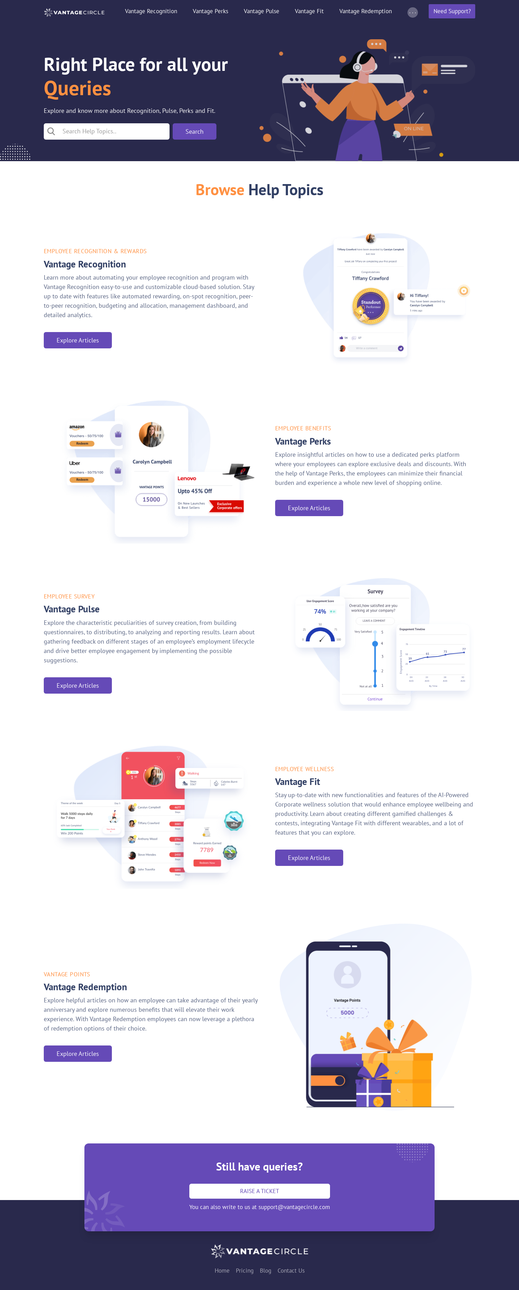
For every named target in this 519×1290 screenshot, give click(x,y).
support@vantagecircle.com (294, 1207)
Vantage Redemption (365, 11)
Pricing (245, 1270)
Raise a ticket (259, 1191)
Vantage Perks (210, 11)
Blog (265, 1270)
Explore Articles (78, 340)
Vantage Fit (309, 11)
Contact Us (291, 1270)
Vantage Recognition (151, 11)
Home (222, 1270)
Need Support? (452, 11)
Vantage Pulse (261, 11)
